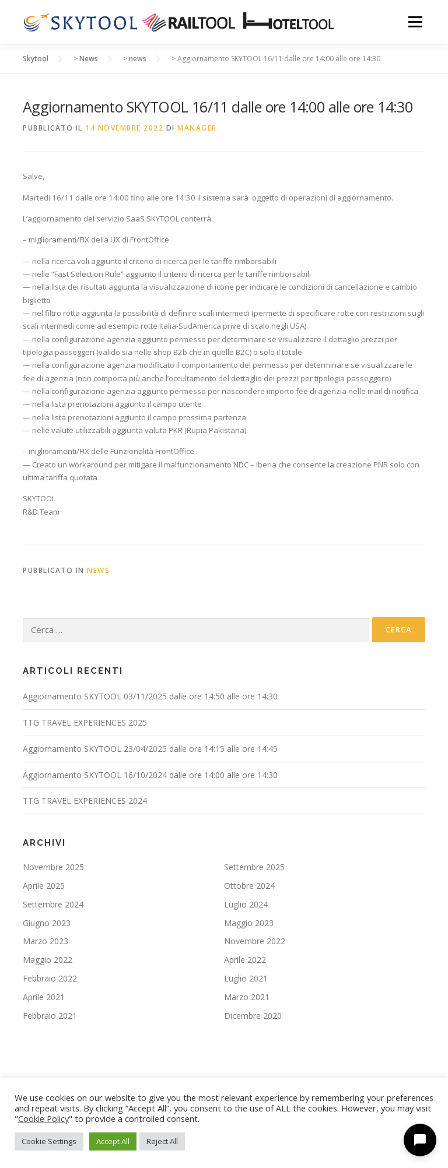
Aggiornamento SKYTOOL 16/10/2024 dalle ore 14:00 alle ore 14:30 (150, 774)
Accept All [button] (113, 1141)
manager (197, 128)
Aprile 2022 (245, 959)
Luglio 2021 (246, 978)
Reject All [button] (162, 1141)
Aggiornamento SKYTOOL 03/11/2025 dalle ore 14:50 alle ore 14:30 (150, 696)
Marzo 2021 (247, 996)
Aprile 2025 (44, 885)
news (98, 570)
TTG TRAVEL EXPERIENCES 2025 (85, 722)
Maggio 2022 (47, 959)
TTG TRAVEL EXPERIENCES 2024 (85, 800)
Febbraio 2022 (50, 978)
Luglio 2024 (246, 904)
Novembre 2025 (53, 867)
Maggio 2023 (249, 922)
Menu (415, 21)
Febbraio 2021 (50, 1015)
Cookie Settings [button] (49, 1141)
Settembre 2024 (53, 904)
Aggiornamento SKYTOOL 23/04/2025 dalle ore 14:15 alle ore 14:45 (150, 748)
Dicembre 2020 (253, 1015)
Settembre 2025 (254, 867)
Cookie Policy (43, 1118)
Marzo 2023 (45, 941)
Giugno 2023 (47, 922)
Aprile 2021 (44, 996)
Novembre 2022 (254, 941)
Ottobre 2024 (249, 885)
